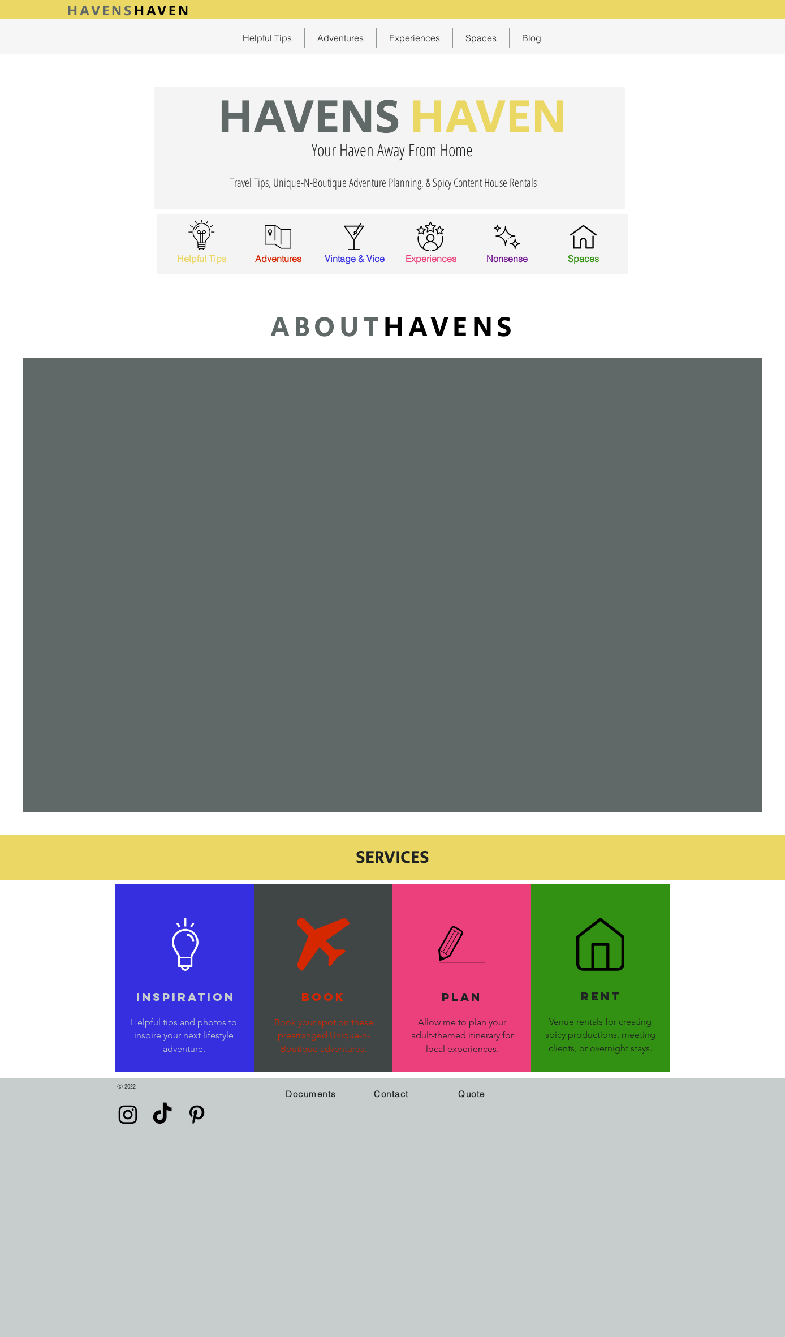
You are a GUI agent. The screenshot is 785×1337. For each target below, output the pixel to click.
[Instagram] (127, 1114)
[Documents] (312, 1093)
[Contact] (392, 1093)
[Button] (129, 9)
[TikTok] (162, 1114)
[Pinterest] (196, 1114)
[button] (473, 1093)
